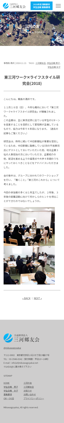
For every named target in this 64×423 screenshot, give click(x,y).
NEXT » (38, 298)
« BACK (26, 298)
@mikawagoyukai (12, 347)
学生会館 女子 (54, 67)
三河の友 (28, 382)
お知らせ (28, 390)
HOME (7, 382)
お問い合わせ (30, 394)
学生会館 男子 (53, 63)
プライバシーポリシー (34, 398)
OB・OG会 (9, 398)
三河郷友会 (40, 63)
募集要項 (8, 394)
